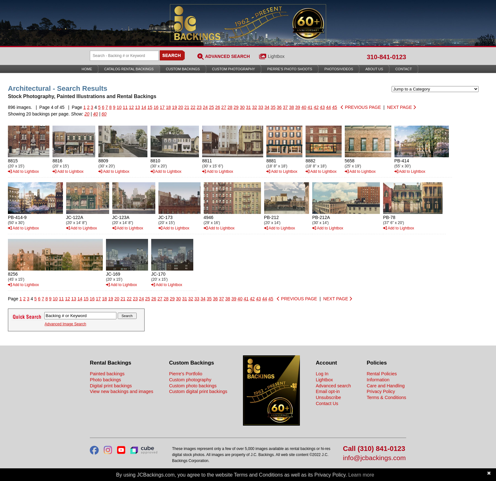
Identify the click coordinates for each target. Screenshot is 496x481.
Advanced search (333, 385)
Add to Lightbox (23, 171)
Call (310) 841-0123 (374, 449)
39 (297, 107)
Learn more (361, 475)
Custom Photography (233, 69)
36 (279, 107)
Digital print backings (111, 385)
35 (273, 107)
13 (137, 107)
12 (131, 107)
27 (223, 107)
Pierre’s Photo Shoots (289, 69)
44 (328, 107)
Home (87, 69)
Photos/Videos (339, 69)
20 (180, 107)
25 (211, 107)
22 (192, 107)
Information (378, 379)
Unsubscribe (328, 397)
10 (119, 107)
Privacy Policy (381, 391)
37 (285, 107)
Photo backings (105, 379)
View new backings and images (121, 391)
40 (304, 107)
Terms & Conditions (386, 397)
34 (267, 107)
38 (291, 107)
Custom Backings (183, 69)
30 (242, 107)
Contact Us (327, 403)
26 (217, 107)
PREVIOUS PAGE (361, 107)
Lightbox (276, 56)
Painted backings (107, 373)
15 (149, 107)
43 (322, 107)
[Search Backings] (124, 56)
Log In (322, 373)
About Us (374, 69)
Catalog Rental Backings (129, 69)
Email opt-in (328, 391)
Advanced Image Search (65, 324)
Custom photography (190, 379)
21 (186, 107)
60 (104, 113)
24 (205, 107)
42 (316, 107)
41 (310, 107)
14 (143, 107)
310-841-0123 (386, 56)
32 (254, 107)
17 (162, 107)
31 (248, 107)
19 (174, 107)
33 (260, 107)
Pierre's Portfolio (185, 373)
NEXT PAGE (401, 107)
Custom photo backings (192, 385)
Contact (403, 69)
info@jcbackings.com (374, 458)
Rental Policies (382, 373)
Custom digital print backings (198, 391)
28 (229, 107)
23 (199, 107)
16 (155, 107)
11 (125, 107)
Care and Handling (386, 385)
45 (334, 107)
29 (236, 107)
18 (168, 107)
